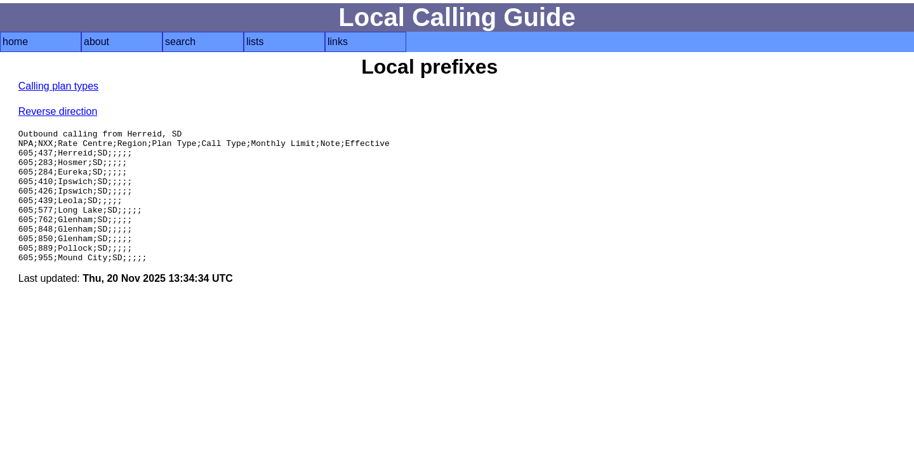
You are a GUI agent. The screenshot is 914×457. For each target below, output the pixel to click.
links (338, 41)
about (96, 41)
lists (255, 41)
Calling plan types (58, 86)
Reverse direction (58, 111)
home (15, 41)
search (180, 41)
